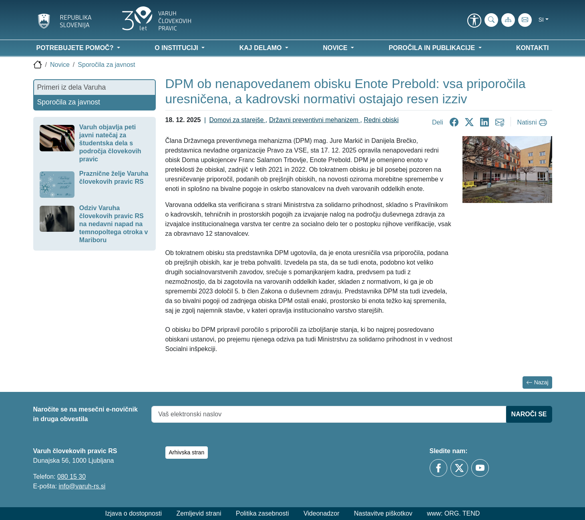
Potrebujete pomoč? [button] (75, 47)
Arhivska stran (187, 452)
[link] (474, 21)
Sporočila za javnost (106, 64)
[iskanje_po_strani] (491, 20)
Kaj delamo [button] (261, 47)
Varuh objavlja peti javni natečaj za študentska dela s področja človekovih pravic (110, 143)
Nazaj (537, 382)
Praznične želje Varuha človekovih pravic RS (114, 177)
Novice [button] (336, 47)
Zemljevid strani (198, 513)
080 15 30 (71, 476)
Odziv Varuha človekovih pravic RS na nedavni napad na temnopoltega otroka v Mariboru (113, 224)
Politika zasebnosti (262, 513)
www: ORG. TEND (453, 513)
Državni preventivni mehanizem (314, 119)
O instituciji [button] (177, 47)
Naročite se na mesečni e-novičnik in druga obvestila (85, 414)
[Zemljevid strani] (508, 20)
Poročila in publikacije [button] (433, 47)
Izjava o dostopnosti (133, 513)
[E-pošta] (525, 20)
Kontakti (532, 47)
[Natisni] (533, 122)
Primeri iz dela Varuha (71, 87)
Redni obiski (381, 119)
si (541, 19)
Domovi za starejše (237, 119)
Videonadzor (322, 513)
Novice (60, 64)
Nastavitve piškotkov (383, 513)
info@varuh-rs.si (82, 486)
